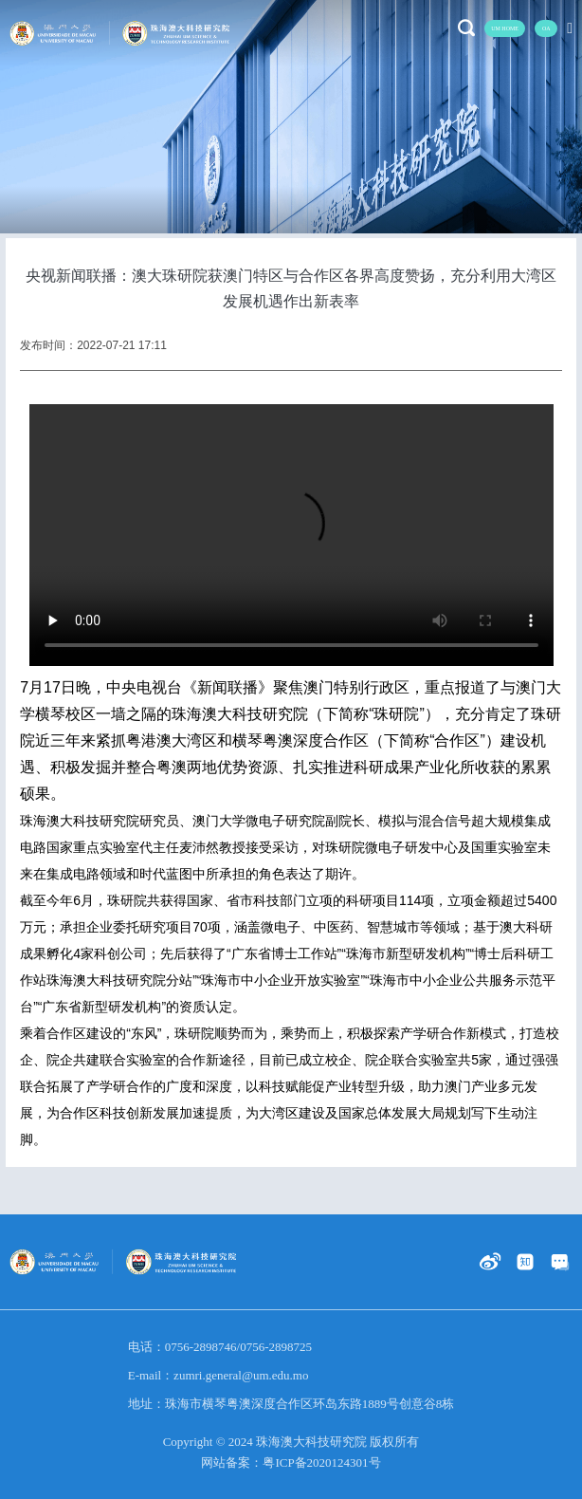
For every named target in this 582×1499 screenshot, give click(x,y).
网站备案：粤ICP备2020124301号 (290, 1462)
